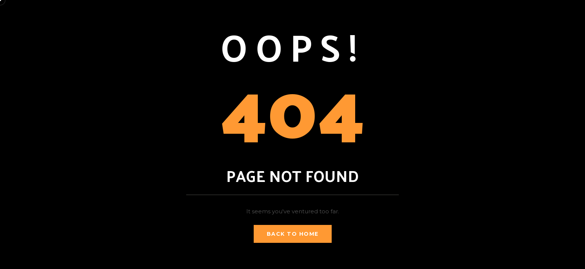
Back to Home (293, 234)
